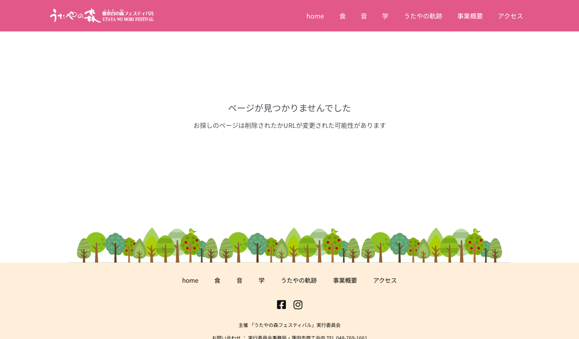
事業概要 (347, 280)
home (187, 280)
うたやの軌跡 (298, 280)
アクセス (388, 280)
